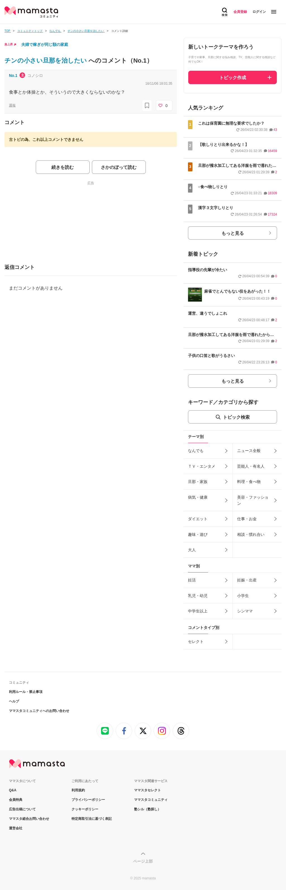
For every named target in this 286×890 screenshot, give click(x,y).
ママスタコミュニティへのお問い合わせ (39, 711)
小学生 (243, 595)
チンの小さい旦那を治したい (46, 60)
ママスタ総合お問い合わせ (29, 818)
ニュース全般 (249, 450)
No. (13, 75)
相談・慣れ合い (250, 534)
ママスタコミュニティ (151, 799)
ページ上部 (143, 861)
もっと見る (232, 233)
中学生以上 (198, 611)
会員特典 (15, 799)
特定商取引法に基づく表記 (92, 818)
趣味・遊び (198, 534)
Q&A (12, 790)
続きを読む (62, 167)
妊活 (192, 580)
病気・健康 (198, 497)
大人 (192, 550)
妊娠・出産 (247, 580)
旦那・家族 (198, 481)
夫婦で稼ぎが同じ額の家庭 (44, 44)
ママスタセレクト (147, 790)
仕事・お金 (247, 519)
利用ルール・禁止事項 (25, 691)
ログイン (259, 12)
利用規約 (78, 790)
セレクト (196, 641)
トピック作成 (232, 77)
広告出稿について (22, 809)
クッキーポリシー (85, 809)
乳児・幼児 (198, 595)
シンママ (245, 611)
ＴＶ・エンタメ (201, 466)
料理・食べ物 (249, 481)
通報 (12, 105)
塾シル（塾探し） (147, 809)
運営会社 (15, 828)
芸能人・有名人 (250, 466)
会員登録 (240, 12)
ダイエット (198, 519)
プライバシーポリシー (88, 799)
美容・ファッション (252, 500)
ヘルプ (14, 701)
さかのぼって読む (119, 167)
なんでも (196, 450)
